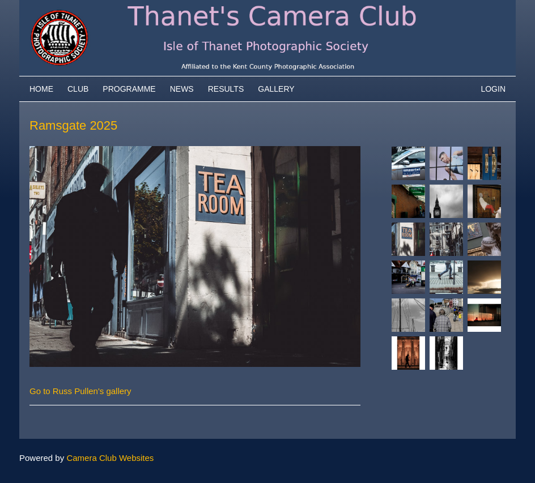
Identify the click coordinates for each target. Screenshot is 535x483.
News (182, 88)
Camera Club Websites (110, 458)
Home (41, 88)
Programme (129, 88)
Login (493, 88)
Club (77, 88)
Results (226, 88)
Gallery (276, 88)
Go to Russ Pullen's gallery (80, 391)
